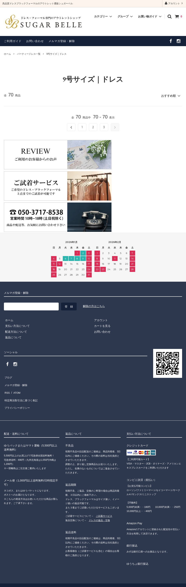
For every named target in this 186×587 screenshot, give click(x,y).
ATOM (15, 387)
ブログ (8, 375)
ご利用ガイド (13, 41)
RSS (7, 387)
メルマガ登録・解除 (62, 41)
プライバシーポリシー (17, 398)
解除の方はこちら (94, 305)
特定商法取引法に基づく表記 (22, 392)
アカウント (174, 3)
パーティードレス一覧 (28, 54)
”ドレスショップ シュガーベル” (39, 578)
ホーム (7, 54)
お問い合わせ (35, 41)
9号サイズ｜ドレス (56, 54)
